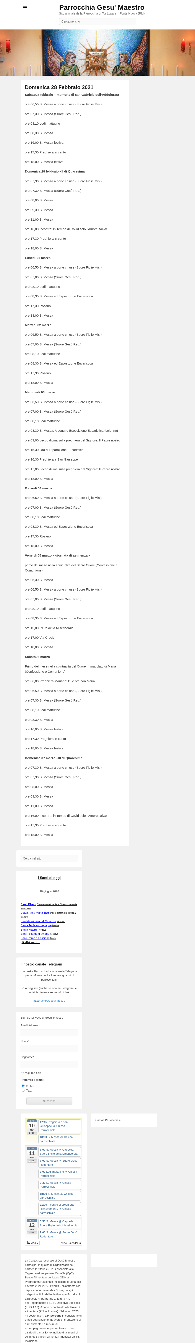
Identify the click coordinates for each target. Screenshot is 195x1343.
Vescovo (61, 921)
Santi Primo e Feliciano (35, 938)
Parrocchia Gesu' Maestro (102, 7)
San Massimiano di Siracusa (38, 921)
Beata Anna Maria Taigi (35, 912)
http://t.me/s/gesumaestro (49, 1000)
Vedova (42, 930)
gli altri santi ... (30, 942)
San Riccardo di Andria (35, 933)
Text (29, 1090)
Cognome (27, 1057)
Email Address (30, 1025)
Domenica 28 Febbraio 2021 (59, 87)
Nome (25, 1041)
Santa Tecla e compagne (36, 925)
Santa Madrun (29, 929)
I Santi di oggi (49, 878)
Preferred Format (32, 1079)
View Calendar (71, 1243)
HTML (30, 1085)
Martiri (53, 938)
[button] (32, 1243)
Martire (55, 925)
